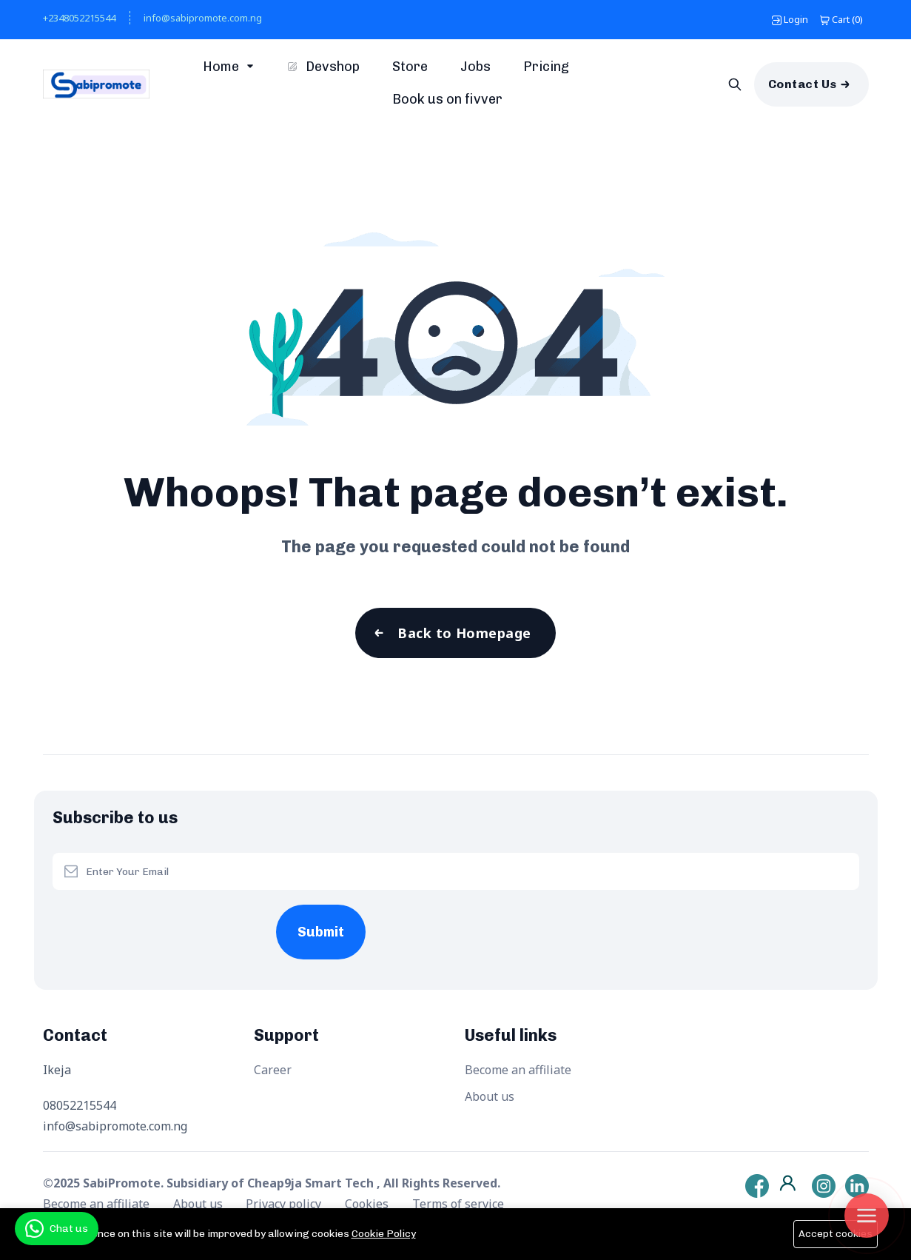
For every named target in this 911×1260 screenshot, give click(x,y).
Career (273, 1070)
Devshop (324, 66)
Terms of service (458, 1204)
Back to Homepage (464, 633)
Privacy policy (285, 1204)
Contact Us (802, 84)
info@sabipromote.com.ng (203, 17)
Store (410, 66)
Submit (320, 932)
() (841, 19)
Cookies (368, 1204)
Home (222, 66)
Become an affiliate (518, 1070)
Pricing (546, 66)
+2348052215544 (79, 17)
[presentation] (164, 919)
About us (489, 1096)
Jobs (475, 66)
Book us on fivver (447, 99)
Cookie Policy (384, 1233)
